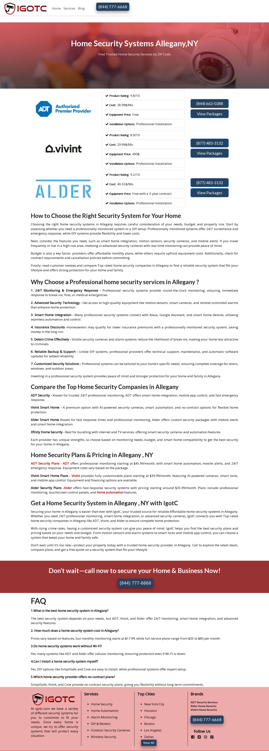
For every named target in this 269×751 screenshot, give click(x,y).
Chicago (150, 717)
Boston (149, 724)
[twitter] (198, 736)
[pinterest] (210, 736)
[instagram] (204, 736)
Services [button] (69, 8)
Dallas (149, 737)
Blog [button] (81, 8)
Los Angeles (153, 730)
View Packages (209, 113)
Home (56, 8)
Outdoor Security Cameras (110, 730)
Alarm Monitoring (104, 717)
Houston (150, 710)
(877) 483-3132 (209, 143)
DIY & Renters (101, 724)
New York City (154, 704)
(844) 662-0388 (209, 103)
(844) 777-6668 (112, 6)
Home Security (102, 704)
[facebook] (191, 736)
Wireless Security (103, 737)
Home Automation (104, 710)
